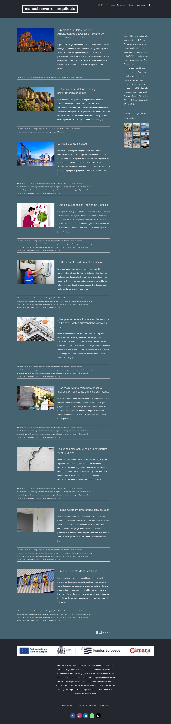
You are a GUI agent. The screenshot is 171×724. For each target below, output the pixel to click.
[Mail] (98, 715)
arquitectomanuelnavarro (25, 187)
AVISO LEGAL (67, 705)
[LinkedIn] (85, 715)
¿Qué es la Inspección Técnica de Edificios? (83, 204)
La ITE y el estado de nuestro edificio (79, 262)
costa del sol (46, 132)
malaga (53, 132)
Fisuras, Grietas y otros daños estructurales (83, 509)
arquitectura (76, 129)
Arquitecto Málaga (44, 183)
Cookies (81, 705)
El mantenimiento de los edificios (77, 571)
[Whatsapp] (92, 715)
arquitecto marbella (76, 183)
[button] (149, 5)
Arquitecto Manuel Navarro (47, 77)
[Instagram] (79, 715)
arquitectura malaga (84, 187)
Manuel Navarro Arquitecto (32, 193)
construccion (71, 77)
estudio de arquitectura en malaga (65, 190)
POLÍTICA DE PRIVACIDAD (99, 705)
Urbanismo (79, 77)
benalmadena (61, 77)
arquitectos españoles (64, 129)
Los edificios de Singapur (72, 143)
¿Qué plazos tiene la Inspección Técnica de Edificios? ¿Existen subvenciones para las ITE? (83, 323)
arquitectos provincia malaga (59, 187)
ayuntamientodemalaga (25, 132)
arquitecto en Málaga (31, 77)
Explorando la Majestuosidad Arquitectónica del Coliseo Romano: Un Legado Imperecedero (80, 33)
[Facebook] (72, 715)
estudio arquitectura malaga (44, 190)
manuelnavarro (47, 193)
